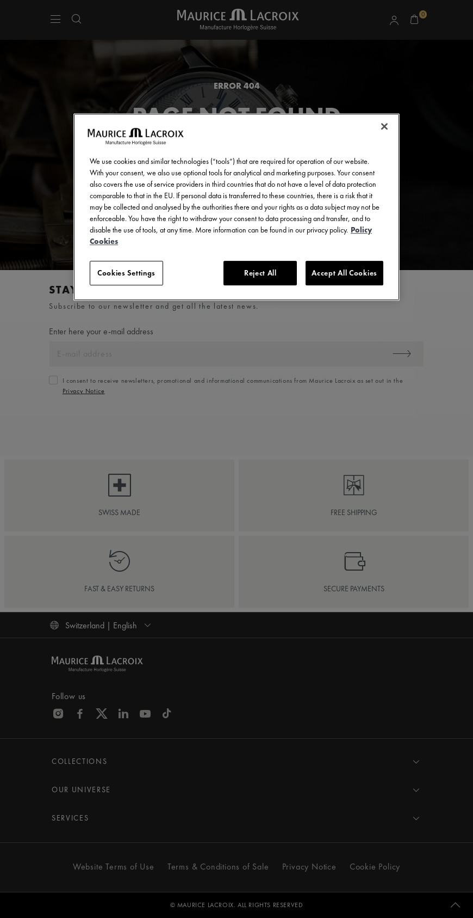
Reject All (260, 273)
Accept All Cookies (344, 273)
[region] (236, 207)
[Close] (384, 126)
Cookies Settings (126, 273)
